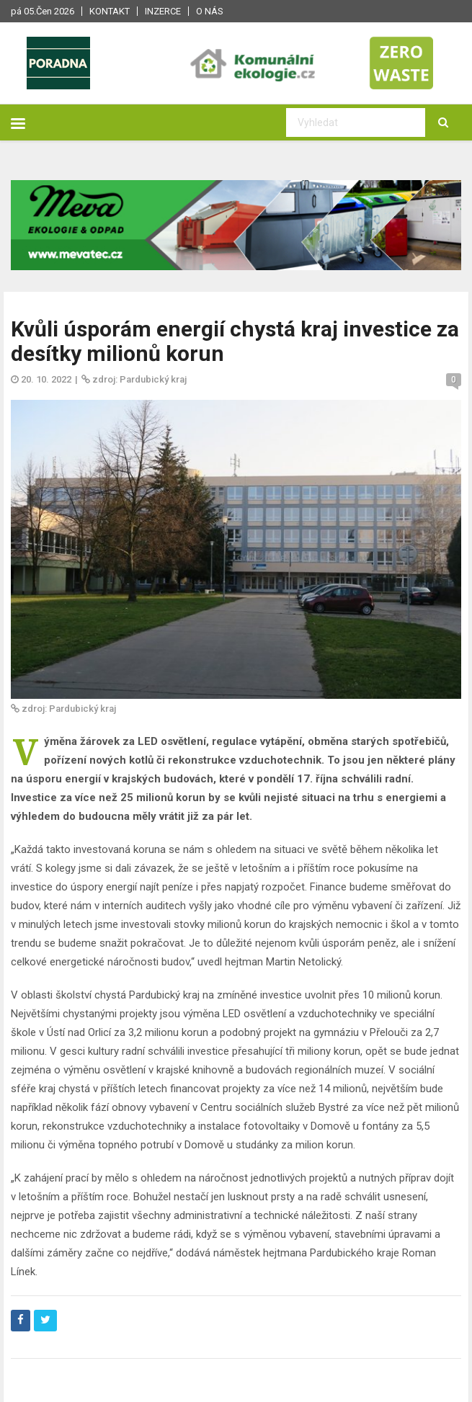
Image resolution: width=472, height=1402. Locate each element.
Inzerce (163, 11)
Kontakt (109, 11)
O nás (209, 11)
